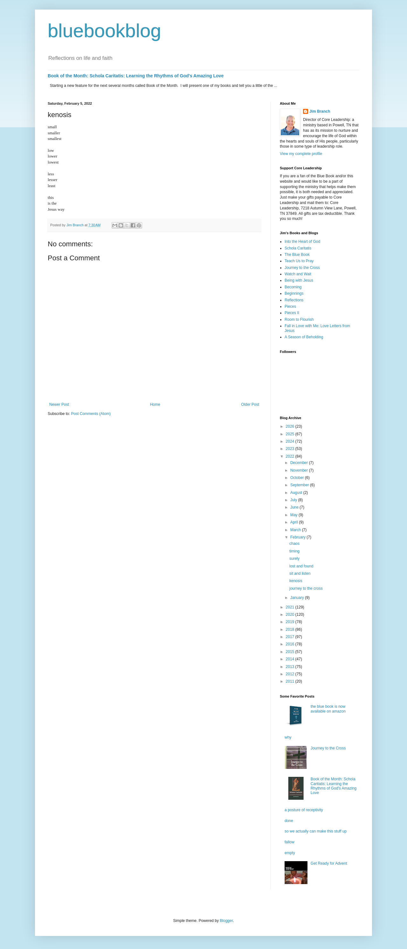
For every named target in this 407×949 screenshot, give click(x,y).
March (296, 530)
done (289, 821)
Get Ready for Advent (329, 863)
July (294, 500)
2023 (290, 448)
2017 (290, 637)
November (299, 470)
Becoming (293, 287)
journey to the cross (306, 588)
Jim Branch (319, 111)
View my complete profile (301, 153)
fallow (289, 842)
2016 (290, 644)
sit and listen (300, 573)
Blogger (226, 920)
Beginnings (294, 293)
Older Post (250, 404)
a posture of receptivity (304, 810)
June (295, 507)
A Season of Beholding (304, 337)
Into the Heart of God (302, 241)
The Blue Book (297, 254)
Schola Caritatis (298, 248)
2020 (290, 614)
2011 (290, 681)
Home (155, 404)
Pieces (290, 306)
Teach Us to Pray (299, 261)
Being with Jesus (299, 280)
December (299, 462)
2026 (290, 426)
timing (294, 551)
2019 (290, 622)
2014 (290, 659)
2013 (290, 666)
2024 (290, 441)
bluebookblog (104, 30)
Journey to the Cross (302, 267)
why (288, 737)
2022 (290, 456)
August (296, 492)
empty (290, 853)
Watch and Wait (298, 274)
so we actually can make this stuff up (316, 831)
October (297, 477)
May (294, 515)
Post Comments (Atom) (91, 413)
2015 (290, 652)
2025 (290, 434)
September (300, 485)
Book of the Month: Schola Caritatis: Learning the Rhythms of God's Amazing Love (136, 75)
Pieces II (292, 313)
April (294, 522)
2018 (290, 629)
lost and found (301, 566)
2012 (290, 674)
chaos (294, 543)
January (297, 597)
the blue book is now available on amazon (328, 708)
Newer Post (59, 404)
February (298, 537)
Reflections (294, 300)
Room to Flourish (299, 319)
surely (294, 558)
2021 (290, 607)
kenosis (295, 581)
